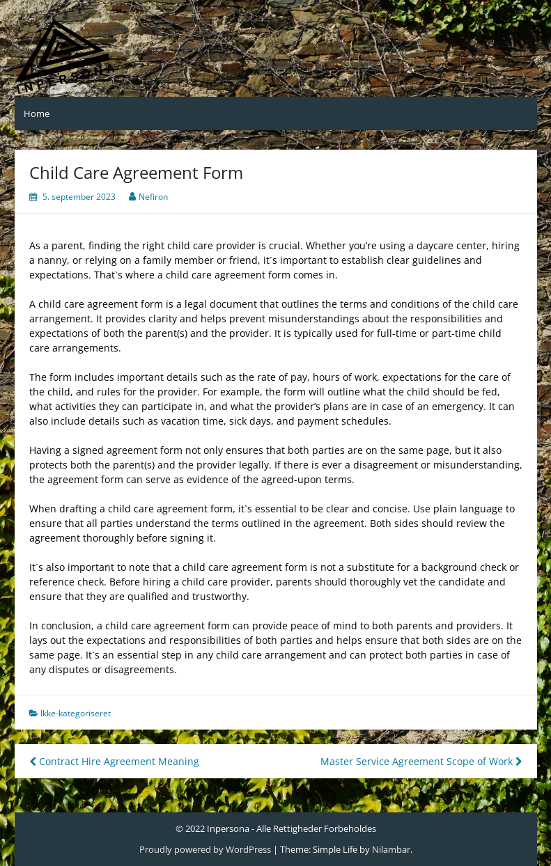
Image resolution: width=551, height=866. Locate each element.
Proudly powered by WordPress (205, 849)
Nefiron (153, 197)
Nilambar (391, 849)
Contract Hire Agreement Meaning (114, 761)
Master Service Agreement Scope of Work (421, 761)
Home (36, 113)
